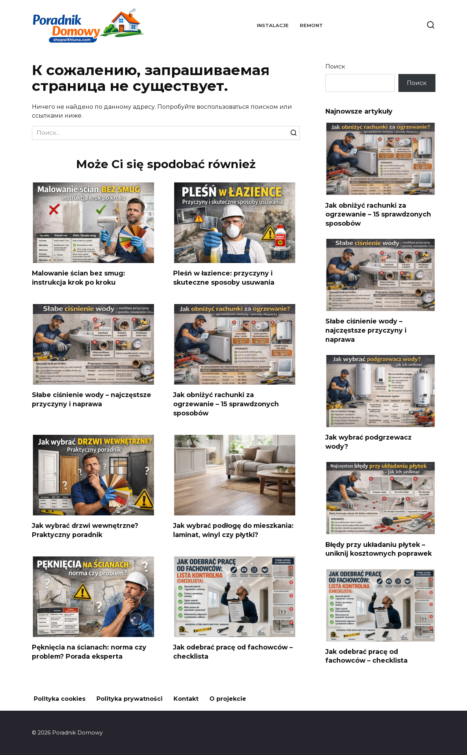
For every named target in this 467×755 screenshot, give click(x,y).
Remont (311, 25)
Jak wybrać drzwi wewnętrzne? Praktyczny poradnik (85, 530)
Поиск (335, 66)
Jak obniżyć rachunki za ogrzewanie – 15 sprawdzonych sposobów (226, 404)
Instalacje (273, 25)
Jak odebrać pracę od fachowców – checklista (366, 656)
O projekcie (227, 698)
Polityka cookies (59, 698)
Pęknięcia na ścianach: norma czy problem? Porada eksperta (89, 651)
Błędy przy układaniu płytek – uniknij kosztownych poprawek (378, 548)
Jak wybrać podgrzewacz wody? (368, 441)
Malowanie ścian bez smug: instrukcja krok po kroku (78, 277)
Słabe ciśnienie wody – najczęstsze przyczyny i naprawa (91, 399)
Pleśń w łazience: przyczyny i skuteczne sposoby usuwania (223, 277)
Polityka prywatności (129, 698)
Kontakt (186, 698)
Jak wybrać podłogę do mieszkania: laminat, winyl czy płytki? (233, 530)
